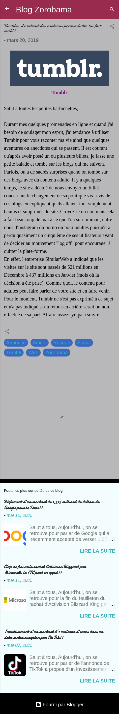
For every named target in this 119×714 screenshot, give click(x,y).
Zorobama (56, 352)
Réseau (61, 342)
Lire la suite (97, 551)
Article (40, 342)
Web (33, 352)
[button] (112, 26)
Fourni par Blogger (59, 704)
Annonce (16, 342)
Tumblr (13, 352)
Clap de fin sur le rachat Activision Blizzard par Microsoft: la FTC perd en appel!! (45, 570)
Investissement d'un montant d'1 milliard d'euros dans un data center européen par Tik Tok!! (53, 635)
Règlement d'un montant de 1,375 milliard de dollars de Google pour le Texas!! (51, 505)
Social (83, 342)
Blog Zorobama (44, 9)
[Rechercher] (112, 10)
